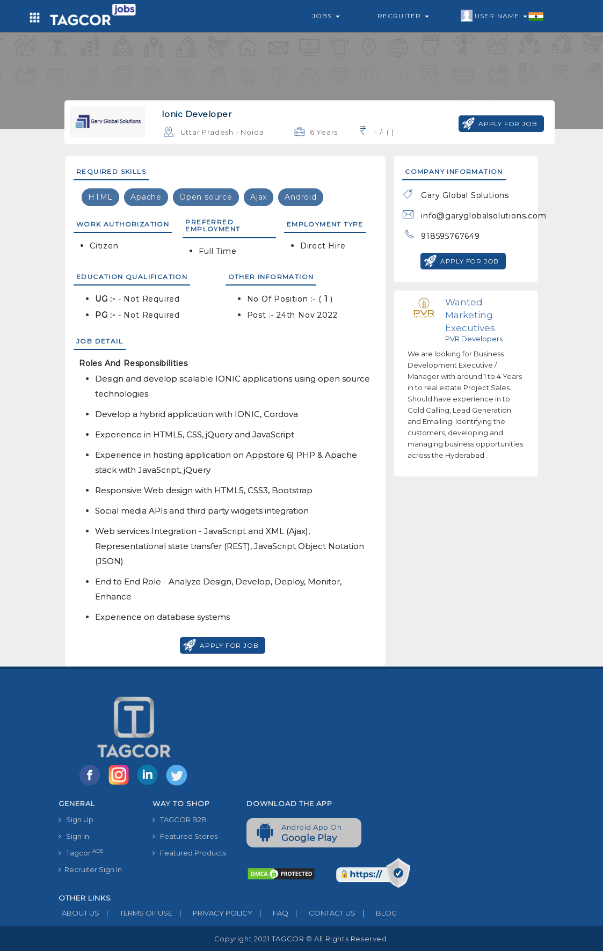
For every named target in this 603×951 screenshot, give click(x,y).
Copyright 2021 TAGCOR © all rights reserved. (301, 938)
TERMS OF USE (135, 913)
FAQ (270, 913)
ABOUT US (79, 913)
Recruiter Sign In (90, 869)
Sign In (74, 836)
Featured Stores (184, 836)
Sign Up (76, 819)
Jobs (326, 16)
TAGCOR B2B (179, 819)
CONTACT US (321, 913)
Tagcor (81, 852)
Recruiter (403, 16)
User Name (502, 16)
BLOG (376, 913)
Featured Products (189, 852)
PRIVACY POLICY (212, 913)
